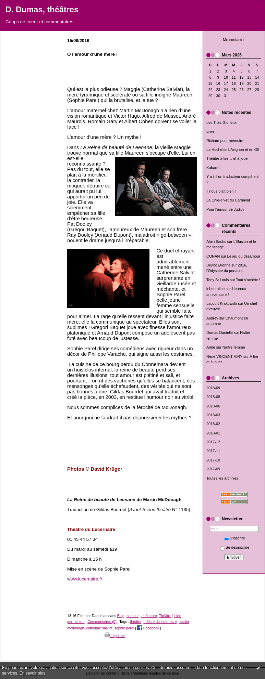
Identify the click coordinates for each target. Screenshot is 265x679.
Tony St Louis (217, 280)
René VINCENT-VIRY (224, 356)
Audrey (212, 318)
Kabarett (213, 168)
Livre (210, 131)
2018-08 (213, 397)
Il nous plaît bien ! (221, 191)
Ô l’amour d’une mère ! (92, 54)
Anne (210, 347)
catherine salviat (99, 628)
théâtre (135, 621)
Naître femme (233, 347)
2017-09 (213, 469)
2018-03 (213, 415)
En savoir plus (32, 673)
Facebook (148, 628)
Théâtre (165, 616)
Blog (120, 616)
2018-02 (213, 424)
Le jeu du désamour (243, 256)
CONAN (213, 256)
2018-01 (213, 433)
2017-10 (213, 460)
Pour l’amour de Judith (225, 209)
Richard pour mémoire (224, 141)
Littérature (149, 616)
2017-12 (213, 442)
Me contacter (233, 40)
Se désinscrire (234, 547)
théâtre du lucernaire (160, 621)
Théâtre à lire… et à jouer (227, 158)
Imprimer (115, 636)
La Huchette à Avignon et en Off (232, 149)
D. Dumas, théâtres (42, 9)
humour (132, 616)
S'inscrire (234, 538)
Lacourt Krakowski (221, 303)
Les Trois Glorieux (221, 122)
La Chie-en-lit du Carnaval (228, 200)
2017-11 (213, 451)
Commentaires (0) (102, 621)
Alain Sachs (216, 241)
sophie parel (124, 628)
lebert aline (215, 289)
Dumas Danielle (219, 332)
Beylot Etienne (218, 265)
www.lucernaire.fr (84, 579)
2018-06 (213, 406)
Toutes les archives (222, 478)
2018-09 (213, 388)
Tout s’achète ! (248, 280)
